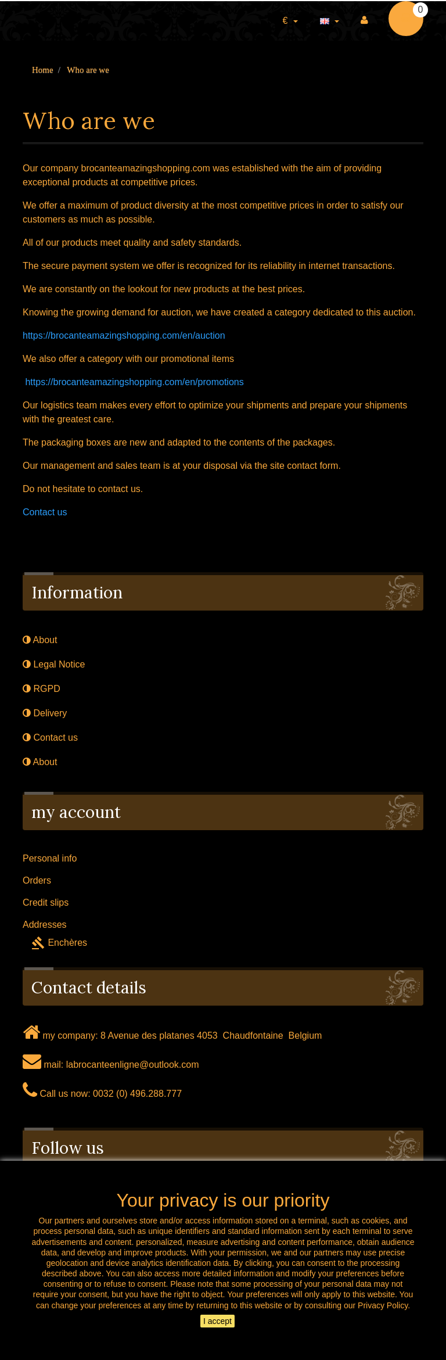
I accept (217, 1321)
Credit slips (46, 902)
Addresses (45, 925)
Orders (37, 880)
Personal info (50, 858)
